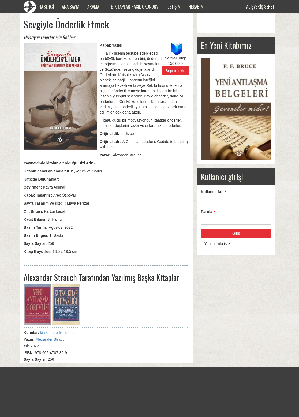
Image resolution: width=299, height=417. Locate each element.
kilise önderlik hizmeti (57, 332)
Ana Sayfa (70, 6)
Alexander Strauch (51, 339)
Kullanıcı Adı (213, 192)
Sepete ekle (175, 71)
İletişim (173, 6)
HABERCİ (39, 7)
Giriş (236, 233)
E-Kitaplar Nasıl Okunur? (134, 6)
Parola (208, 211)
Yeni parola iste (217, 244)
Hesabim (196, 6)
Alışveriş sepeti (260, 6)
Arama (95, 6)
